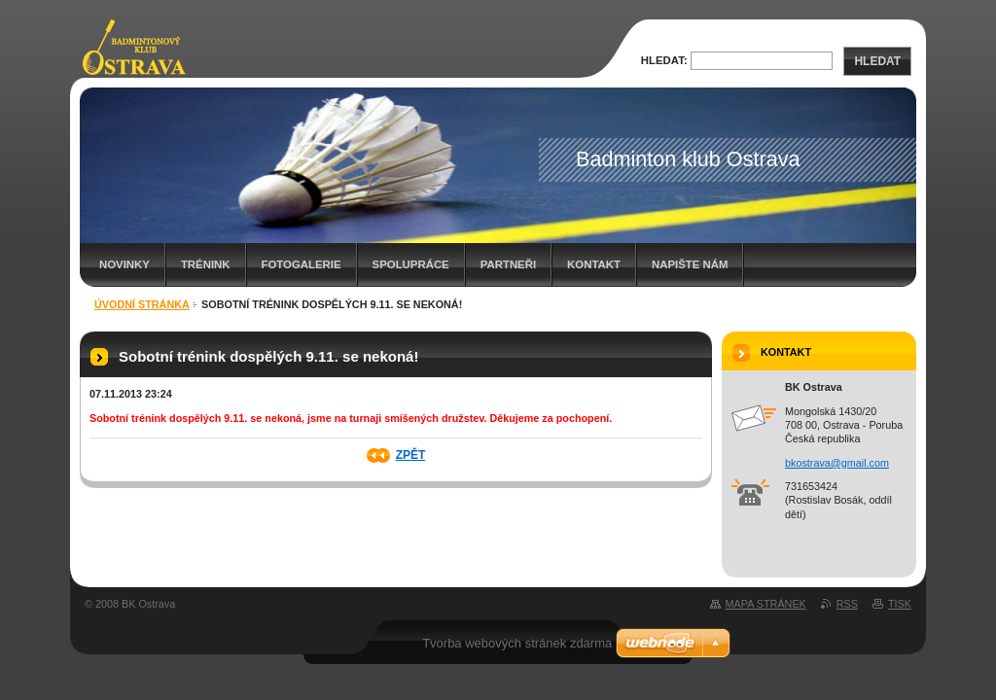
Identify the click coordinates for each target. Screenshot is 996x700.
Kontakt (594, 264)
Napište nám (690, 264)
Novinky (124, 264)
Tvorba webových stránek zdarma (517, 643)
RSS (847, 604)
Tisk (899, 604)
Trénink (206, 264)
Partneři (508, 264)
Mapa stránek (766, 604)
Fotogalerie (301, 264)
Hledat (877, 61)
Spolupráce (411, 264)
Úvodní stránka (142, 304)
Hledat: (664, 60)
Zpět (411, 455)
